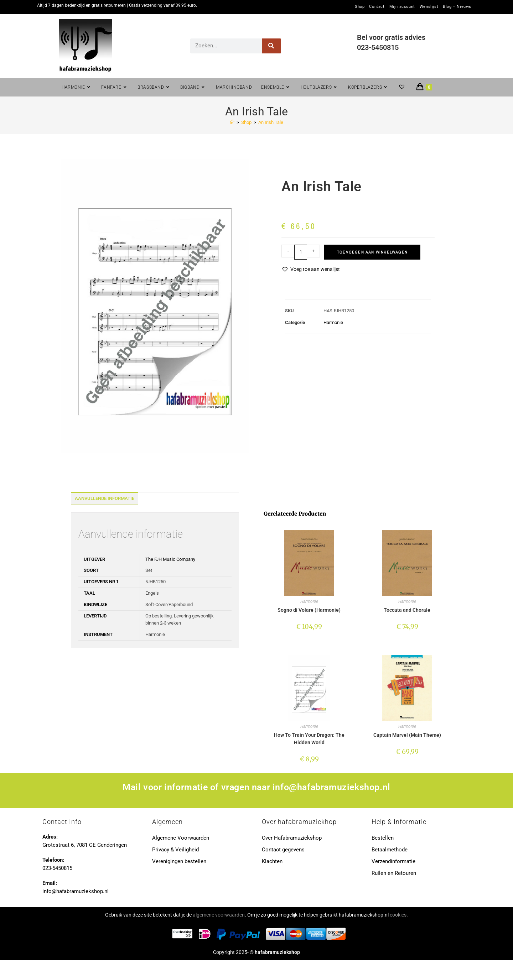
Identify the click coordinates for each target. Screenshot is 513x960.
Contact (376, 7)
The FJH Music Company (170, 559)
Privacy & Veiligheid (175, 849)
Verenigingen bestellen (179, 861)
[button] (310, 269)
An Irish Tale (270, 122)
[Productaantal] (300, 252)
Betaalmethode (390, 849)
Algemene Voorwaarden (180, 838)
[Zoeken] (271, 45)
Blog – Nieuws (457, 7)
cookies (398, 915)
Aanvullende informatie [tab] (104, 498)
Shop (359, 7)
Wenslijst (429, 7)
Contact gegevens (283, 849)
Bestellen (383, 838)
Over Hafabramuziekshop (292, 838)
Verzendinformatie (393, 861)
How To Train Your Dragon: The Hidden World (309, 738)
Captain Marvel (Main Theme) (407, 735)
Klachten (272, 861)
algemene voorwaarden (219, 915)
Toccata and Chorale (407, 610)
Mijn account (402, 7)
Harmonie (333, 322)
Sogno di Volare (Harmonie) (309, 610)
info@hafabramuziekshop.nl (331, 787)
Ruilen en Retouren (394, 873)
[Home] (232, 122)
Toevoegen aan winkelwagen (372, 252)
